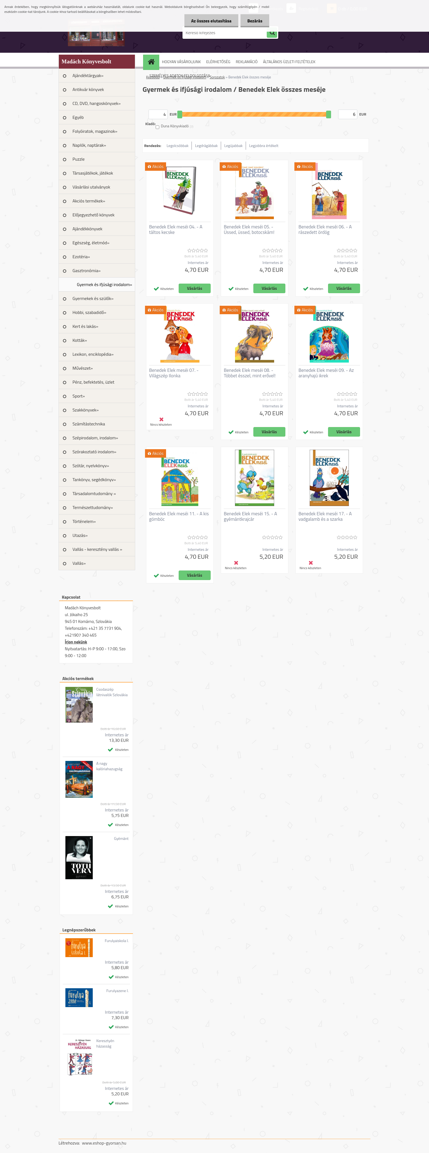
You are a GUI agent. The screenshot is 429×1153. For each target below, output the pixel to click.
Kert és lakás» (85, 326)
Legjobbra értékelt (264, 145)
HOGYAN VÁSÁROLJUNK (181, 61)
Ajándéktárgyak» (88, 75)
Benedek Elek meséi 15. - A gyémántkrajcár (250, 516)
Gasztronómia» (87, 270)
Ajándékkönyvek (87, 228)
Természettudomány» (93, 507)
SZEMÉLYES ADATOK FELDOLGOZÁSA (179, 75)
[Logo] (96, 32)
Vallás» (79, 563)
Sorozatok (217, 77)
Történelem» (84, 521)
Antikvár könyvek (88, 89)
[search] (272, 33)
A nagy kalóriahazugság (109, 766)
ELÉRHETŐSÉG (218, 61)
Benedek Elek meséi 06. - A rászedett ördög (325, 229)
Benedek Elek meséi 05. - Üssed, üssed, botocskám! (249, 229)
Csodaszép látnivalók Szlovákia (112, 692)
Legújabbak (233, 145)
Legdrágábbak (206, 145)
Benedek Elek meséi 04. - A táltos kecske (175, 229)
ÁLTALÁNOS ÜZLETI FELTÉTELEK (289, 61)
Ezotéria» (81, 256)
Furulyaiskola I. (117, 940)
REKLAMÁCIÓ (247, 61)
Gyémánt (121, 838)
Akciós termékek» (89, 201)
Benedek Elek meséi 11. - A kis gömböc (179, 516)
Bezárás (254, 20)
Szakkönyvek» (86, 410)
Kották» (80, 340)
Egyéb (78, 117)
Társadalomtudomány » (94, 493)
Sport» (79, 396)
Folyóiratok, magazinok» (95, 131)
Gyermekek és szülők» (93, 298)
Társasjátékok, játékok (93, 173)
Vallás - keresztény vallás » (97, 549)
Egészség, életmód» (91, 242)
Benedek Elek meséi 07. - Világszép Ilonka (174, 372)
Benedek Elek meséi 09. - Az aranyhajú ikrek (326, 372)
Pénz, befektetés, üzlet (93, 382)
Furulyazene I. (117, 990)
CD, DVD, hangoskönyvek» (97, 103)
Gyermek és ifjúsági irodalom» (104, 284)
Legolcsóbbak (178, 145)
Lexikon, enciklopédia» (93, 354)
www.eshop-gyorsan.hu (104, 1143)
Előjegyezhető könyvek (93, 214)
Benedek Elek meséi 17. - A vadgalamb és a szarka (325, 516)
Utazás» (80, 535)
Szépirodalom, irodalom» (95, 437)
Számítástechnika (89, 423)
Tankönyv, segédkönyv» (94, 479)
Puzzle (79, 159)
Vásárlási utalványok (91, 187)
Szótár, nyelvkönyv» (91, 465)
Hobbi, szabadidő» (89, 312)
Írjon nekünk (76, 642)
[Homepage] (153, 62)
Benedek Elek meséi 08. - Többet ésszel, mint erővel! (250, 372)
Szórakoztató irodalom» (94, 451)
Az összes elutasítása (211, 20)
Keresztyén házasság (105, 1043)
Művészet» (83, 368)
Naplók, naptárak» (89, 145)
